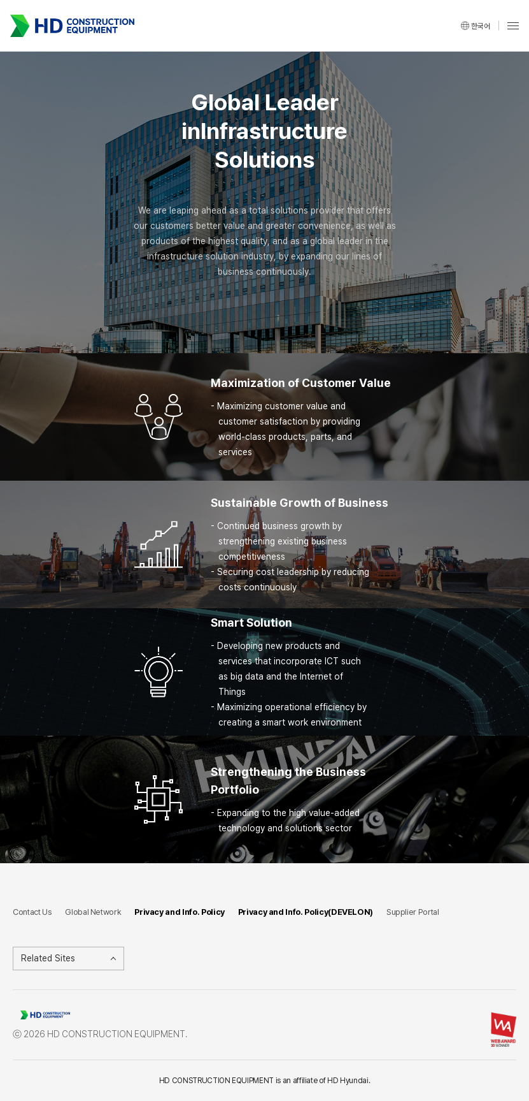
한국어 (480, 25)
